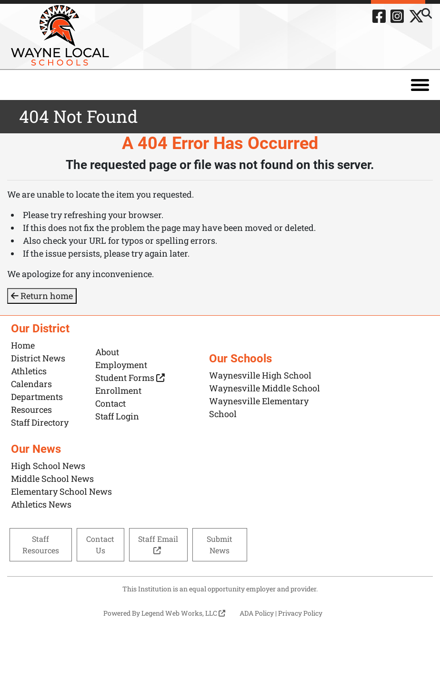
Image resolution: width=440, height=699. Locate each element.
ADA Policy (257, 613)
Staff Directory (40, 422)
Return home (42, 295)
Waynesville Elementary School (259, 407)
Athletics (29, 371)
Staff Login (117, 416)
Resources (31, 409)
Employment (121, 364)
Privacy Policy (300, 613)
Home (23, 345)
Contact (110, 403)
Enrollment (118, 390)
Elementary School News (61, 491)
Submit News (219, 544)
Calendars (31, 383)
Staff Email (158, 544)
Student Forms (130, 377)
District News (38, 358)
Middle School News (52, 478)
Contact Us (100, 544)
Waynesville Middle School (264, 388)
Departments (37, 396)
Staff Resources (40, 544)
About (107, 352)
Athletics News (41, 504)
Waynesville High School (260, 375)
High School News (48, 465)
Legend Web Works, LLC (183, 613)
